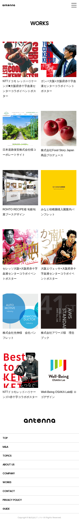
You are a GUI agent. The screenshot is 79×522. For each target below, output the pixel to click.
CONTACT (9, 491)
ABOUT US (8, 464)
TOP (5, 438)
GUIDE (6, 509)
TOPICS (7, 455)
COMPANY (9, 473)
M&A (5, 447)
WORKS (7, 482)
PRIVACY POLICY (12, 500)
